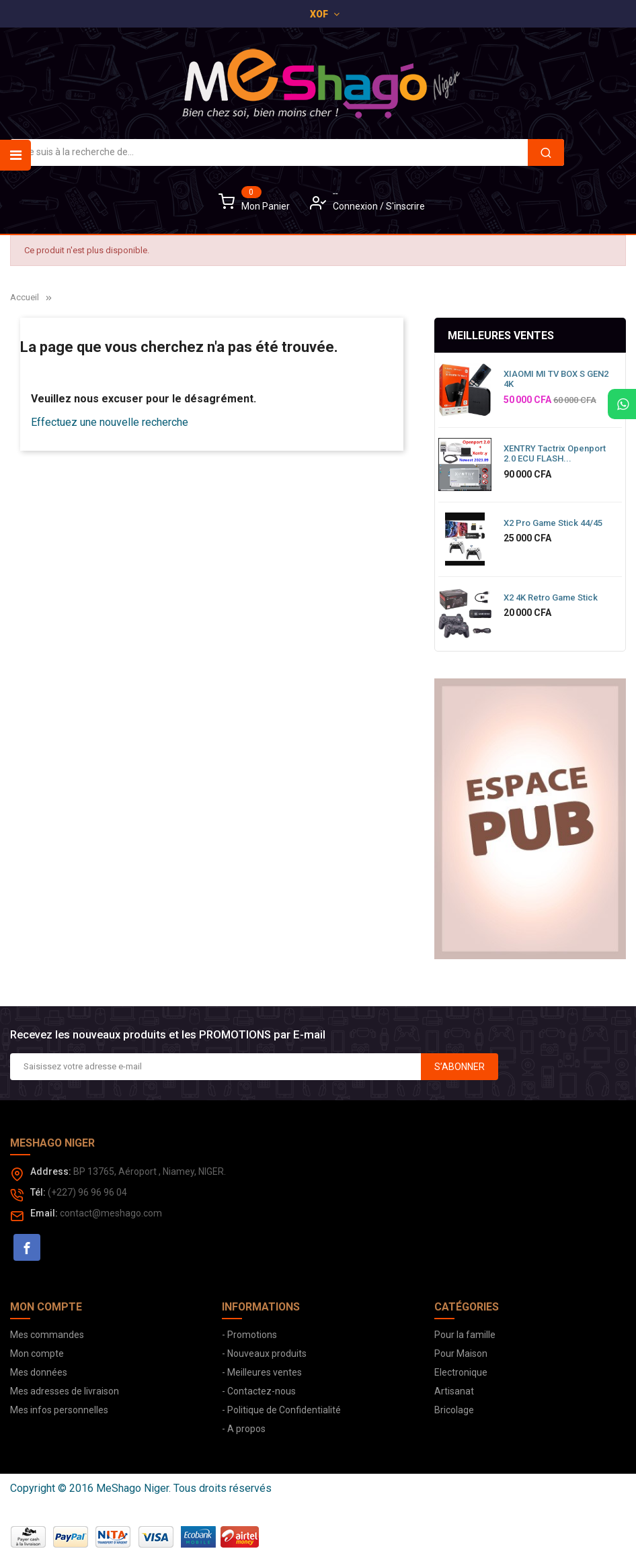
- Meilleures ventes (262, 1372)
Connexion (356, 206)
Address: (50, 1171)
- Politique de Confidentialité (281, 1410)
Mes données (38, 1372)
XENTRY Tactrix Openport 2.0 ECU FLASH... (555, 453)
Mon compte (37, 1353)
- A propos (244, 1428)
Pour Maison (460, 1353)
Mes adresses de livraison (64, 1391)
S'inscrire (405, 206)
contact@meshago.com (111, 1213)
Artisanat (454, 1391)
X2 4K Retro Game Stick (551, 597)
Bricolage (454, 1410)
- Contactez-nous (259, 1391)
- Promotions (249, 1334)
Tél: (38, 1192)
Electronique (460, 1372)
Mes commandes (47, 1334)
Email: (44, 1213)
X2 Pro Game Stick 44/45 (553, 523)
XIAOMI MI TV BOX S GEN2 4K (556, 379)
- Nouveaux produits (264, 1353)
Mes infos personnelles (59, 1410)
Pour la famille (464, 1334)
